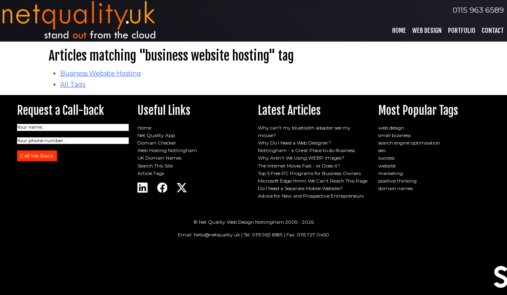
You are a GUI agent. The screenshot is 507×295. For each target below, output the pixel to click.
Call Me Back (37, 155)
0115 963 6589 (478, 10)
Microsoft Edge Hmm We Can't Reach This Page (313, 181)
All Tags (72, 84)
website (387, 166)
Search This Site (155, 166)
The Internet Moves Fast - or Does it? (299, 166)
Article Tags (150, 173)
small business (394, 135)
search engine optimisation (409, 143)
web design (391, 128)
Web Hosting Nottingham (167, 150)
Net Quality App (156, 135)
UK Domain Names (159, 158)
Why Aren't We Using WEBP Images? (301, 158)
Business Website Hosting (100, 73)
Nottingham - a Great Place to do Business (306, 150)
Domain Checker (156, 143)
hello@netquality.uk (217, 235)
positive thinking (397, 181)
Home (399, 30)
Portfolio (461, 30)
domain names (395, 188)
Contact (493, 30)
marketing (390, 173)
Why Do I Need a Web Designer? (294, 143)
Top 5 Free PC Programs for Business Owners (309, 173)
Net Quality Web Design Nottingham (241, 222)
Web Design (427, 30)
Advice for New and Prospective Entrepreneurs (311, 196)
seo (381, 150)
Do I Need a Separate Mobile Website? (300, 188)
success (386, 158)
